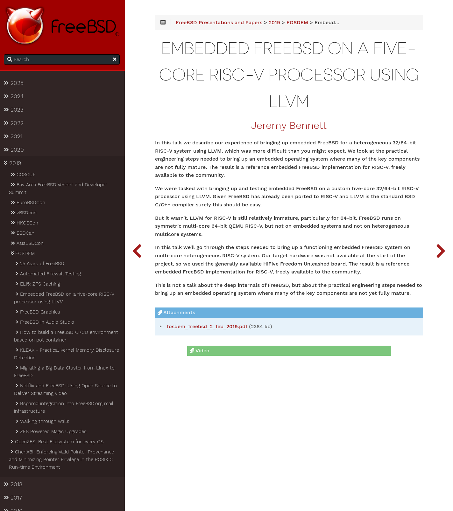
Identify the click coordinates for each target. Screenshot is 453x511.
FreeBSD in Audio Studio (45, 322)
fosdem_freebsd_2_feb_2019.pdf (210, 327)
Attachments (179, 313)
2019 (13, 163)
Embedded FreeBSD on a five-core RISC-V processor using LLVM (65, 298)
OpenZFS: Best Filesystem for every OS (58, 442)
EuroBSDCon (28, 203)
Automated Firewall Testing (49, 274)
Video (201, 351)
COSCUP (24, 175)
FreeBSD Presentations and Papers (222, 23)
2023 (15, 110)
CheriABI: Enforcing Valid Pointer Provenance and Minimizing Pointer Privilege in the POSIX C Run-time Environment (62, 459)
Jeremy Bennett (290, 126)
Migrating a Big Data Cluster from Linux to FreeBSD (65, 372)
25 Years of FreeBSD (41, 264)
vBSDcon (24, 213)
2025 (15, 83)
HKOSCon (25, 223)
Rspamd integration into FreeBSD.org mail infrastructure (65, 407)
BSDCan (23, 233)
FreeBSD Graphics (38, 312)
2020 (15, 150)
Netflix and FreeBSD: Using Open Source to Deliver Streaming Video (66, 390)
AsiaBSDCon (28, 243)
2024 (15, 96)
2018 (14, 484)
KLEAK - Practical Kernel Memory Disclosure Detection (67, 354)
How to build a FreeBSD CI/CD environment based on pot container (67, 336)
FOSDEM (23, 254)
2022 (15, 123)
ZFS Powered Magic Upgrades (52, 432)
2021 (14, 137)
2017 (14, 498)
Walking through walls (43, 422)
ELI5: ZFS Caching (38, 284)
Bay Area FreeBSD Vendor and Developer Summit (59, 189)
